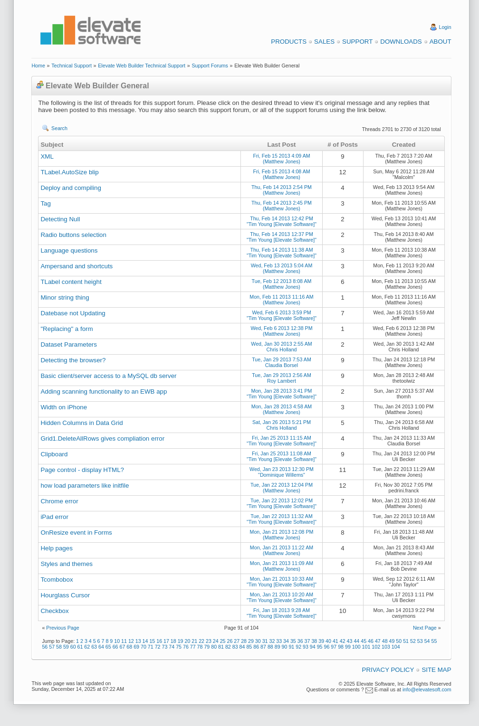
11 (124, 641)
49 (392, 641)
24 (216, 641)
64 (101, 647)
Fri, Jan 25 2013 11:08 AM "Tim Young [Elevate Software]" (281, 456)
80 (214, 647)
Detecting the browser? (72, 360)
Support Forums (210, 65)
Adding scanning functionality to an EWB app (103, 391)
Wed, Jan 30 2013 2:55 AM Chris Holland (281, 346)
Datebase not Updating (72, 313)
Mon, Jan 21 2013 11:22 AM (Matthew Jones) (281, 550)
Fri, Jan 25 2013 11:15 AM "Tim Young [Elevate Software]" (281, 440)
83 (235, 647)
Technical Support (71, 65)
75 (179, 647)
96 (327, 647)
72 (158, 647)
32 (272, 641)
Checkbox (54, 610)
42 (342, 641)
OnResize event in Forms (76, 532)
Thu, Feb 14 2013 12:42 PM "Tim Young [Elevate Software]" (281, 221)
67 (122, 647)
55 (434, 641)
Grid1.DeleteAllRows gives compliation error (102, 438)
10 (117, 641)
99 (348, 647)
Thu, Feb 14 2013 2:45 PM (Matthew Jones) (281, 205)
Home (38, 65)
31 (265, 641)
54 (427, 641)
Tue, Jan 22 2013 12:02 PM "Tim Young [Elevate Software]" (281, 503)
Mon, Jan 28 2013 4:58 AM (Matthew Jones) (281, 409)
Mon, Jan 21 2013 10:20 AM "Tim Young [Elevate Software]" (281, 597)
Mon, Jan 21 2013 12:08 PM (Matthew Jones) (282, 534)
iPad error (54, 516)
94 (313, 647)
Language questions (68, 250)
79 (207, 647)
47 (378, 641)
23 (208, 641)
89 (277, 647)
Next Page (425, 628)
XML (46, 156)
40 (328, 641)
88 (270, 647)
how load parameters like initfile (84, 485)
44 (356, 641)
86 (256, 647)
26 (229, 641)
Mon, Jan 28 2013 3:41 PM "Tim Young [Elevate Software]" (281, 393)
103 (386, 647)
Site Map (436, 669)
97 (333, 647)
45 (363, 641)
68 (129, 647)
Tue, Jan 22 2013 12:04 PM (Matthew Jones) (281, 487)
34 (286, 641)
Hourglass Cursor (65, 595)
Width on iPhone (63, 407)
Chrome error (59, 501)
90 (284, 647)
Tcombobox (56, 579)
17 (166, 641)
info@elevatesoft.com (426, 689)
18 (173, 641)
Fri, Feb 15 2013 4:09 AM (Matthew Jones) (281, 158)
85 (249, 647)
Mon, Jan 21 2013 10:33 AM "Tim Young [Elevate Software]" (281, 581)
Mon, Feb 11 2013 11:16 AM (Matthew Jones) (281, 299)
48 (385, 641)
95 (320, 647)
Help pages (56, 548)
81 (221, 647)
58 (59, 647)
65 (108, 647)
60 (73, 647)
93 (305, 647)
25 (223, 641)
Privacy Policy (388, 669)
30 (258, 641)
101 (366, 647)
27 (237, 641)
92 (298, 647)
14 (145, 641)
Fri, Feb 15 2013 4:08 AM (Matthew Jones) (281, 174)
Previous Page (62, 628)
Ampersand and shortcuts (76, 266)
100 (356, 647)
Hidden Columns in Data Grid (81, 422)
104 (396, 647)
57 (52, 647)
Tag (45, 203)
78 (200, 647)
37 (307, 641)
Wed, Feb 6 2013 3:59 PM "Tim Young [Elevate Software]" (281, 315)
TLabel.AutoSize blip (69, 172)
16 (159, 641)
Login (445, 27)
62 (87, 647)
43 (350, 641)
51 (406, 641)
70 (143, 647)
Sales (324, 41)
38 (314, 641)
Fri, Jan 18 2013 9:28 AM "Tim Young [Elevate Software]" (281, 613)
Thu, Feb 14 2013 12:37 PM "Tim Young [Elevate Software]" (281, 237)
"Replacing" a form (66, 328)
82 (228, 647)
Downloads (401, 41)
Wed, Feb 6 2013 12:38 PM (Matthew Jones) (281, 331)
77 (193, 647)
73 (164, 647)
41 (335, 641)
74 (171, 647)
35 (293, 641)
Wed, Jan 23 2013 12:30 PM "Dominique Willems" (281, 472)
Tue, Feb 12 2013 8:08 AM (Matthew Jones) (282, 284)
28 (244, 641)
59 (66, 647)
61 (80, 647)
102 (376, 647)
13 (138, 641)
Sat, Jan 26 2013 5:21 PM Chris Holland (281, 425)
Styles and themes (66, 563)
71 (150, 647)
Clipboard (53, 454)
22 (201, 641)
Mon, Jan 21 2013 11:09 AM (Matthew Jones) (281, 566)
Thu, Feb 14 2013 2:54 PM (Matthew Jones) (281, 190)
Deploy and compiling (70, 187)
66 (115, 647)
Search (59, 128)
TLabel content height (70, 281)
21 (194, 641)
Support (357, 41)
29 (251, 641)
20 (188, 641)
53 (420, 641)
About (440, 41)
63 (94, 647)
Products (289, 41)
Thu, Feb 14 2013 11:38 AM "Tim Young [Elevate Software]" (281, 252)
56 (45, 647)
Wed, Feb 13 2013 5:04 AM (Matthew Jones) (282, 268)
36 (300, 641)
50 (399, 641)
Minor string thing (64, 297)
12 (131, 641)
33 (279, 641)
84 (242, 647)
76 (186, 647)
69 (136, 647)
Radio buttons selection (73, 234)
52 (413, 641)
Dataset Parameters (68, 344)
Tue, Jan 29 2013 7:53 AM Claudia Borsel (281, 362)
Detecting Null (60, 219)
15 (152, 641)
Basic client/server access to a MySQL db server (108, 375)
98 (341, 647)
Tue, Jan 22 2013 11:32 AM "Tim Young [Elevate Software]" (281, 519)
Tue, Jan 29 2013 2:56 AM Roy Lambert (281, 378)
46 (371, 641)
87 (263, 647)
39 (321, 641)
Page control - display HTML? (82, 469)
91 (291, 647)
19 (180, 641)
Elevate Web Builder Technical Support (141, 65)
